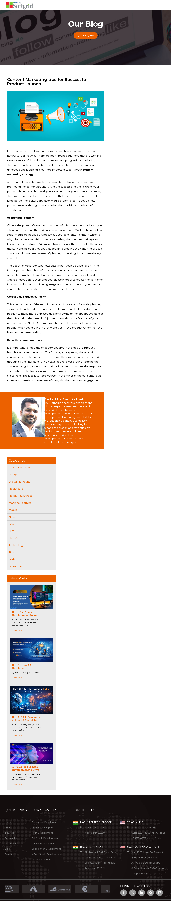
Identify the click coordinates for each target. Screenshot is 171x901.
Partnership (11, 838)
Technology (16, 545)
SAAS (12, 524)
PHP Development (42, 832)
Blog (7, 848)
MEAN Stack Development (47, 854)
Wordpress (16, 566)
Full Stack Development (45, 838)
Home (8, 822)
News (12, 517)
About (8, 827)
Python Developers (42, 827)
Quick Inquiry (85, 35)
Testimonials (12, 843)
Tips (11, 552)
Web (12, 559)
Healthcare (16, 488)
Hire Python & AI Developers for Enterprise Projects (24, 668)
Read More (17, 630)
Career (8, 854)
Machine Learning (20, 502)
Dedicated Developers (44, 822)
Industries (10, 832)
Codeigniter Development (46, 848)
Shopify (13, 538)
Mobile (13, 509)
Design (13, 474)
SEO (11, 531)
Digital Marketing (19, 481)
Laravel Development (44, 843)
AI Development (41, 859)
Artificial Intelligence (22, 467)
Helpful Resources (20, 495)
